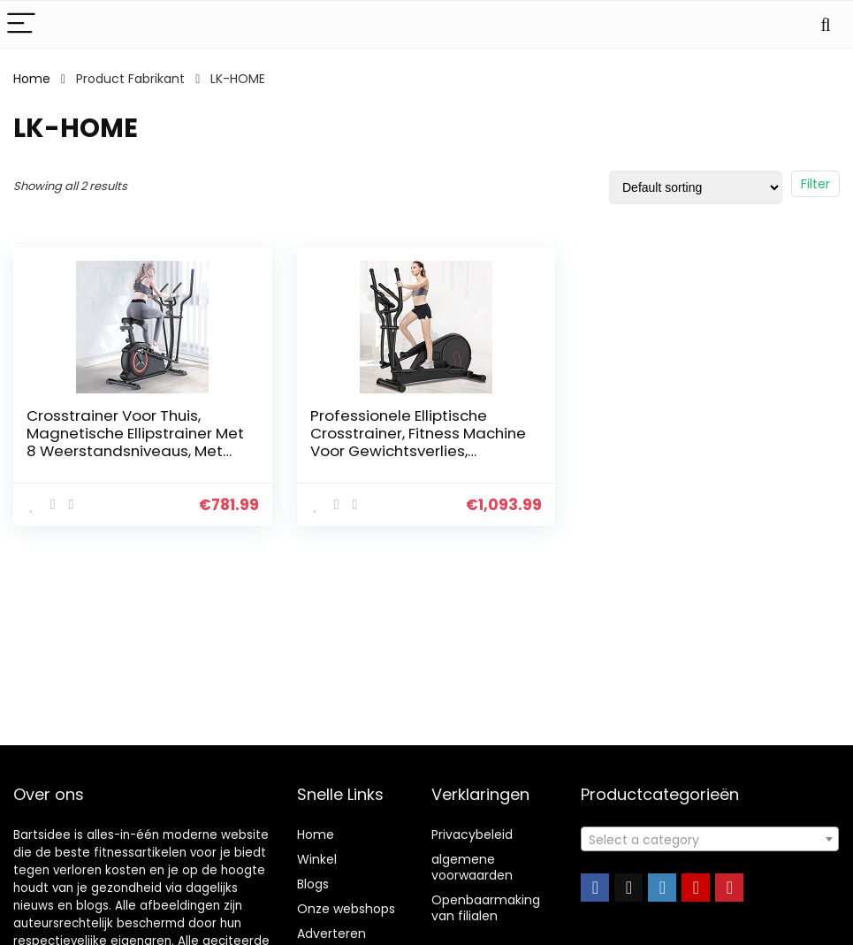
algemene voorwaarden (472, 867)
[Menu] (21, 24)
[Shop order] (695, 187)
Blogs (313, 884)
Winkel (317, 859)
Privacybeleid (472, 834)
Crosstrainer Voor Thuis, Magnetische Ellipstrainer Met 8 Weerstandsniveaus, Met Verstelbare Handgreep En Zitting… (135, 451)
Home (31, 79)
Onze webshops (346, 909)
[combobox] (710, 839)
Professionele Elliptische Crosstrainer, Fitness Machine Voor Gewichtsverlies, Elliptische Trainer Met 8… (418, 442)
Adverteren (331, 933)
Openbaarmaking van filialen (485, 908)
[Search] (825, 24)
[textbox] (710, 839)
